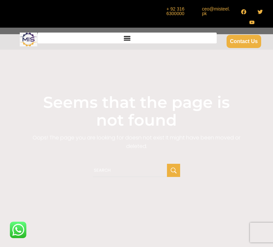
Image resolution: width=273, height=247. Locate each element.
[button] (127, 38)
